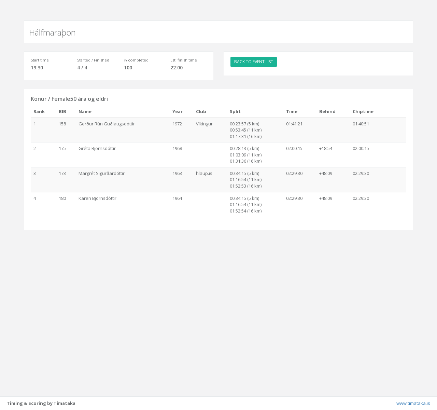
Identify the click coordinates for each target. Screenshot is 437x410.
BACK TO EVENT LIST (253, 62)
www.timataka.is (413, 403)
